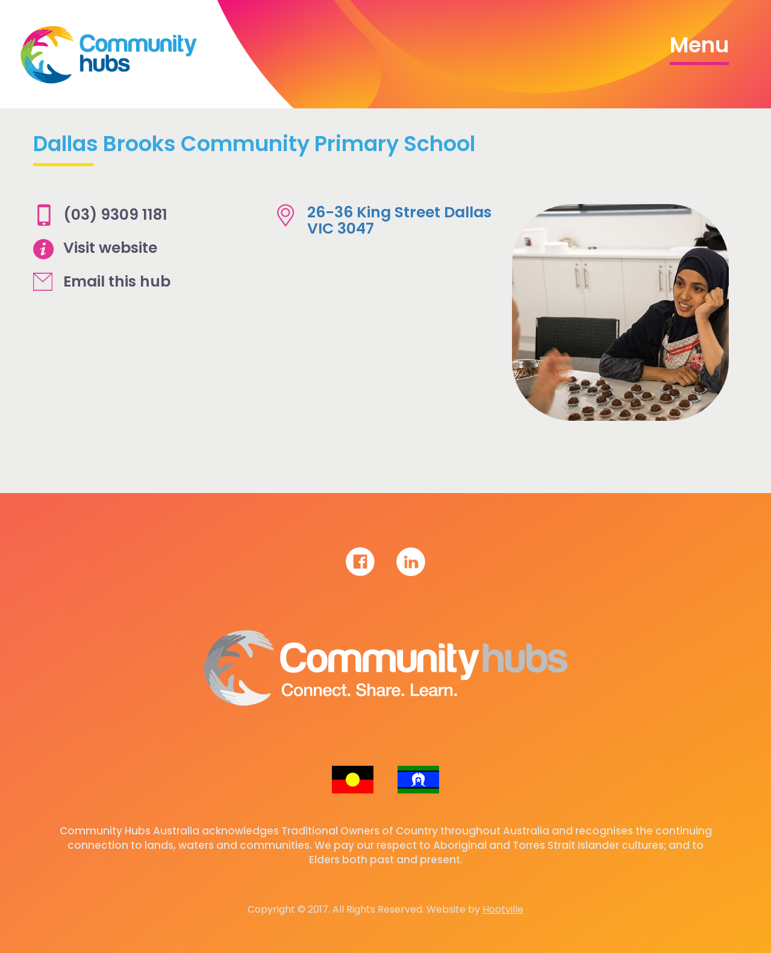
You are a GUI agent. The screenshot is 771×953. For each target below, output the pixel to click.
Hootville (502, 909)
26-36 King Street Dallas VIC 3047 (399, 221)
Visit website (110, 247)
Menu (699, 45)
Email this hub (116, 281)
